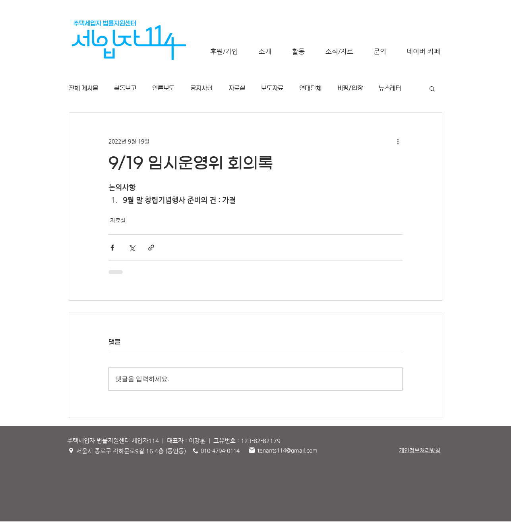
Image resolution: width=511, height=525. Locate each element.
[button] (265, 51)
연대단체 (310, 88)
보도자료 (272, 88)
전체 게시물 (83, 88)
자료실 (236, 88)
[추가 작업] (398, 141)
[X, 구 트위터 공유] (131, 247)
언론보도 (163, 88)
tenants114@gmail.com (287, 450)
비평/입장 (350, 88)
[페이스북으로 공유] (112, 247)
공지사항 (201, 88)
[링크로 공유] (151, 247)
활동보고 (125, 88)
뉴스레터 (390, 88)
